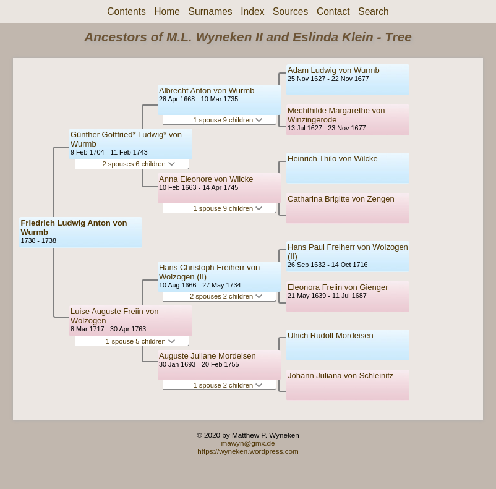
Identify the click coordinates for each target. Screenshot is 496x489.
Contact (333, 11)
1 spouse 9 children (228, 120)
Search (373, 11)
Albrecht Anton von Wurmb (206, 90)
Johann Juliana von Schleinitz (340, 375)
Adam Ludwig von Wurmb (334, 70)
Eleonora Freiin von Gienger (338, 287)
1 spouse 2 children (228, 385)
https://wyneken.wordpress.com (248, 451)
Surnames (211, 11)
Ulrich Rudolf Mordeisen (331, 335)
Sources (290, 11)
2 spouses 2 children (226, 296)
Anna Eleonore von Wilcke (206, 179)
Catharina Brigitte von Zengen (341, 198)
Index (252, 11)
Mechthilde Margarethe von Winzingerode (336, 115)
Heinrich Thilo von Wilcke (333, 158)
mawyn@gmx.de (248, 443)
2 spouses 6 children (139, 164)
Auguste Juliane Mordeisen (207, 355)
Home (167, 11)
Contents (126, 11)
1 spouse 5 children (140, 341)
